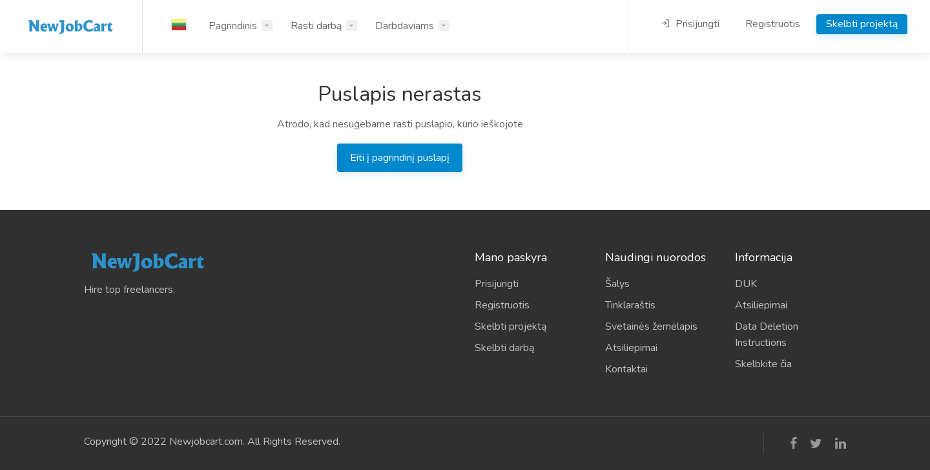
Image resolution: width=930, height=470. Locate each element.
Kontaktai (626, 369)
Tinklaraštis (630, 305)
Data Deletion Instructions (766, 334)
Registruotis (772, 24)
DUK (746, 284)
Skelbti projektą (862, 24)
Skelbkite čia (763, 364)
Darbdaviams (404, 26)
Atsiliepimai (631, 348)
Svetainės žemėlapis (651, 326)
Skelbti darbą (504, 348)
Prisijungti (690, 24)
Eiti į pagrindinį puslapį (400, 158)
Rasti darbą (316, 26)
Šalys (617, 284)
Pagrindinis (233, 26)
